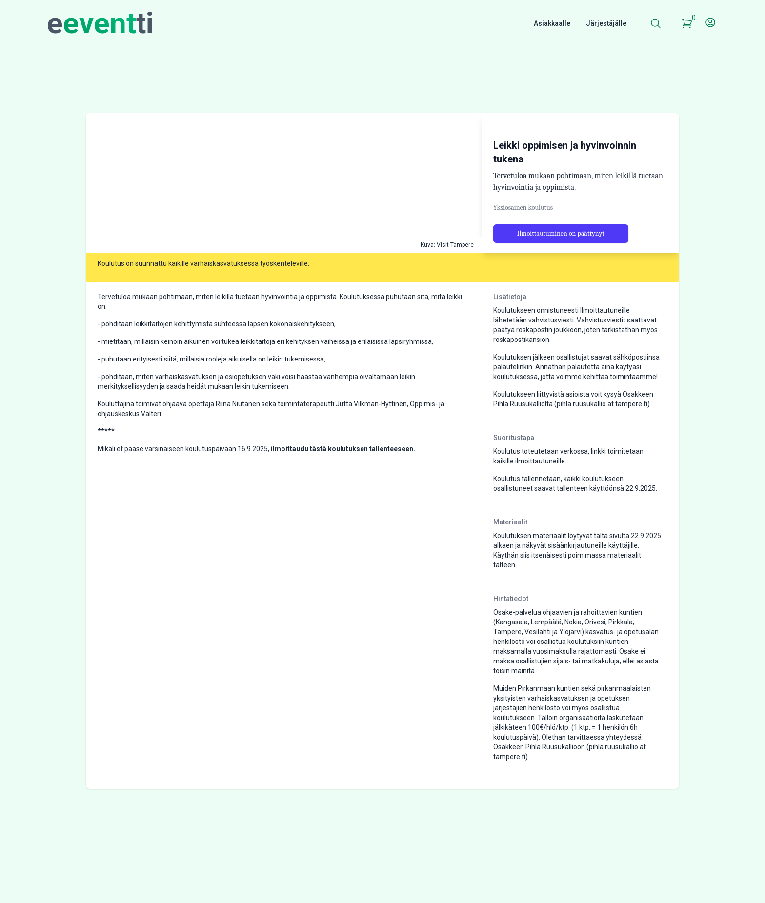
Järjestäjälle (606, 23)
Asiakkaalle (552, 23)
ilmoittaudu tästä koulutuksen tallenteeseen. (343, 470)
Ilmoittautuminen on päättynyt (560, 255)
